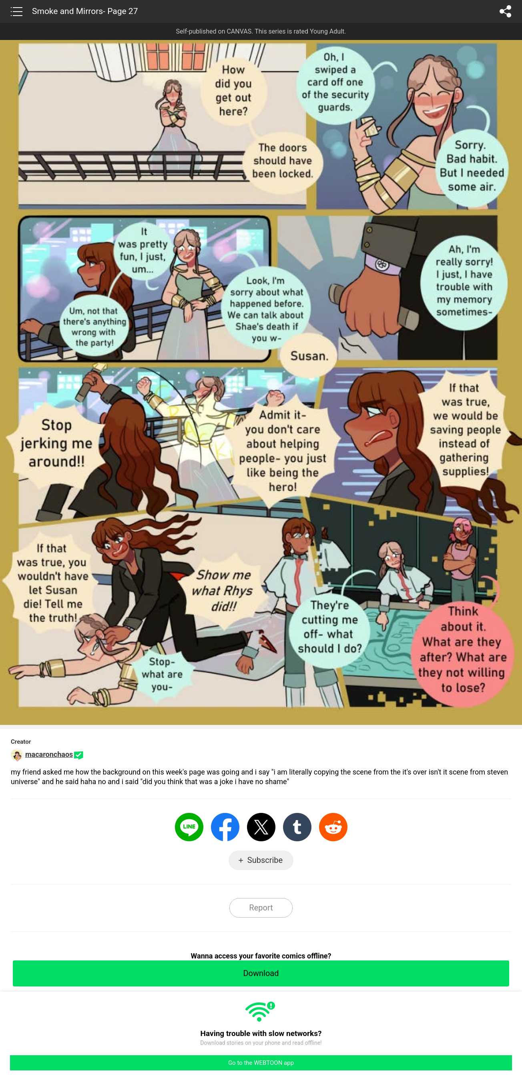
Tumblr (297, 827)
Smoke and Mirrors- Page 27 (85, 11)
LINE (189, 827)
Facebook (225, 827)
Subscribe (265, 860)
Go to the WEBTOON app (261, 1062)
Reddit (333, 827)
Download (261, 973)
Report (261, 907)
